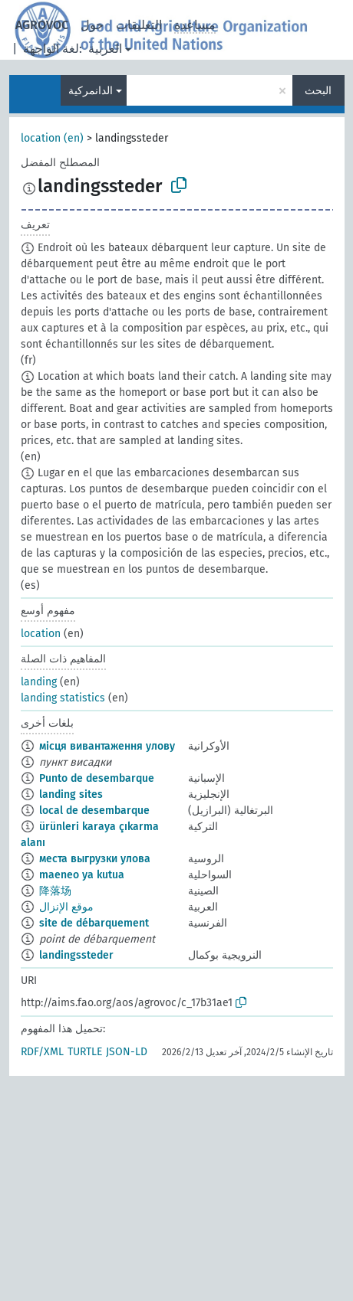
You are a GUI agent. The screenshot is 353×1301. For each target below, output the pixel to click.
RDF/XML (42, 1051)
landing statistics (63, 697)
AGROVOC (41, 25)
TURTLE (85, 1051)
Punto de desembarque (96, 778)
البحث (318, 90)
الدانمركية (90, 90)
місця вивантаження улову (107, 746)
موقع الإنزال (66, 907)
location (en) (52, 138)
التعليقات (139, 25)
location (41, 633)
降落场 (55, 890)
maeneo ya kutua (81, 874)
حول (92, 25)
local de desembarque (94, 810)
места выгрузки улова (94, 858)
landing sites (71, 794)
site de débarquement (94, 923)
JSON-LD (126, 1051)
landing (39, 681)
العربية (105, 48)
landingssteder (76, 955)
